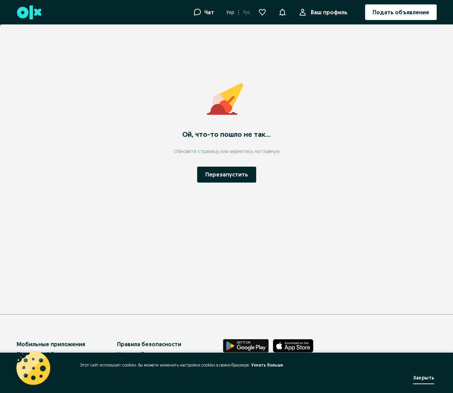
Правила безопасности (149, 344)
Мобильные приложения (51, 344)
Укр (230, 12)
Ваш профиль (328, 12)
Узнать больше (267, 365)
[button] (282, 11)
